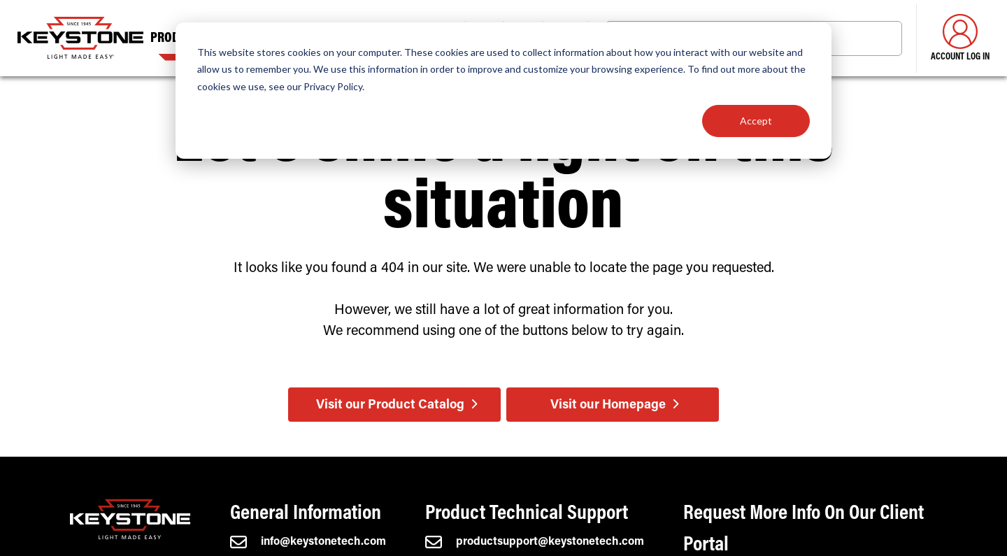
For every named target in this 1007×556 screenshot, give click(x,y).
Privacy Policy (332, 86)
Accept (756, 121)
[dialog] (503, 90)
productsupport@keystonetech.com (534, 542)
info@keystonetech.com (308, 542)
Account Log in (960, 38)
